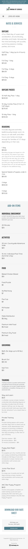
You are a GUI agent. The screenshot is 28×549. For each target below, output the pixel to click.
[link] (14, 9)
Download (14, 528)
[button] (3, 16)
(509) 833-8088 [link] (14, 16)
